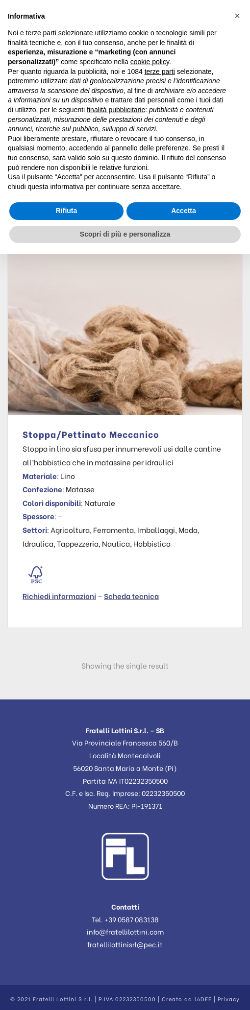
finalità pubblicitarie (116, 110)
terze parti (160, 71)
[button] (237, 16)
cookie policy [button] (149, 62)
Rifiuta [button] (66, 211)
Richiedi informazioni (59, 595)
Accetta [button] (183, 211)
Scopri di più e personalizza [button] (125, 234)
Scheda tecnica (131, 595)
